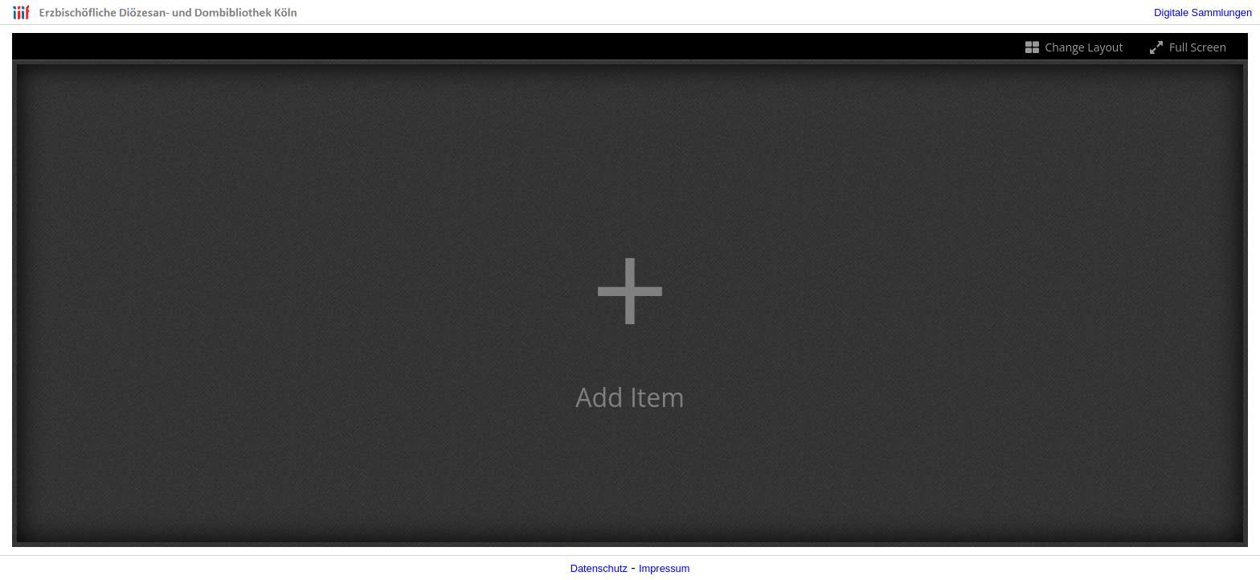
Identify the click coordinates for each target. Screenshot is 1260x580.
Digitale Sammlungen (1203, 12)
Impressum (664, 568)
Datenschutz (599, 568)
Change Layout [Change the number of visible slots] (1073, 47)
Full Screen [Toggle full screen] (1186, 47)
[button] (630, 303)
